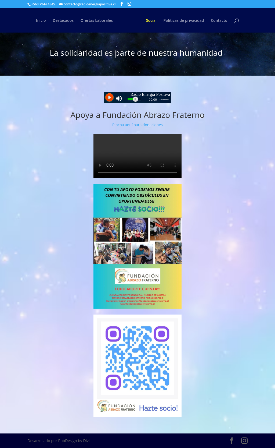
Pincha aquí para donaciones (137, 124)
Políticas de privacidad (184, 21)
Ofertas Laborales (97, 21)
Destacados (63, 21)
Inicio (41, 21)
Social (151, 21)
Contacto (219, 21)
